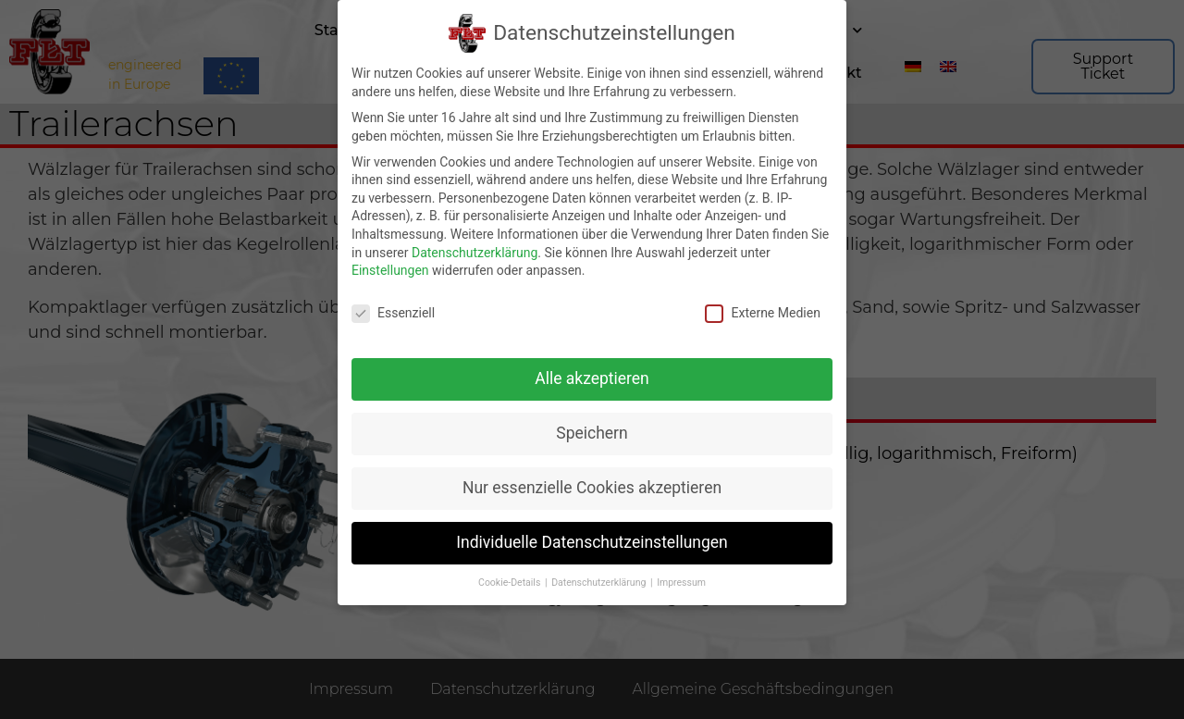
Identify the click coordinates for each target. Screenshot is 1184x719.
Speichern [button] (591, 431)
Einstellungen (390, 269)
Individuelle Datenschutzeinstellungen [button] (591, 540)
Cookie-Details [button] (510, 581)
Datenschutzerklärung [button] (599, 581)
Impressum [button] (681, 581)
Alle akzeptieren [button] (592, 376)
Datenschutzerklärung (474, 250)
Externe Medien (762, 311)
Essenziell (393, 311)
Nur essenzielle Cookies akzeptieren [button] (592, 486)
